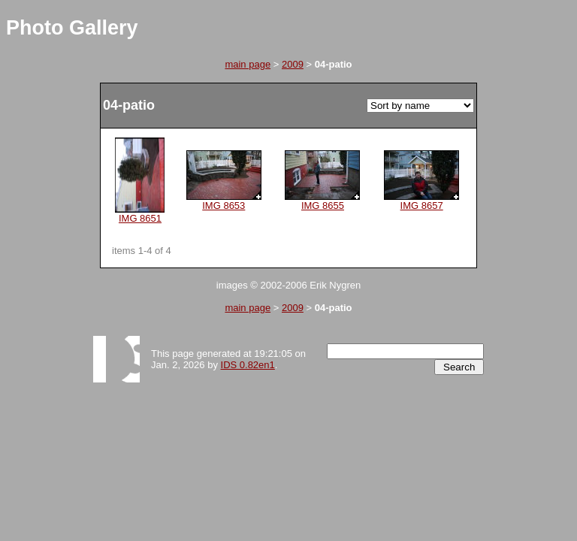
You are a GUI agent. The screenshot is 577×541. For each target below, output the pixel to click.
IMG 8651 (140, 214)
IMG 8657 (421, 201)
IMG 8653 (223, 201)
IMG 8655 (322, 201)
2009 (293, 64)
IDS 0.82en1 (248, 364)
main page (247, 64)
